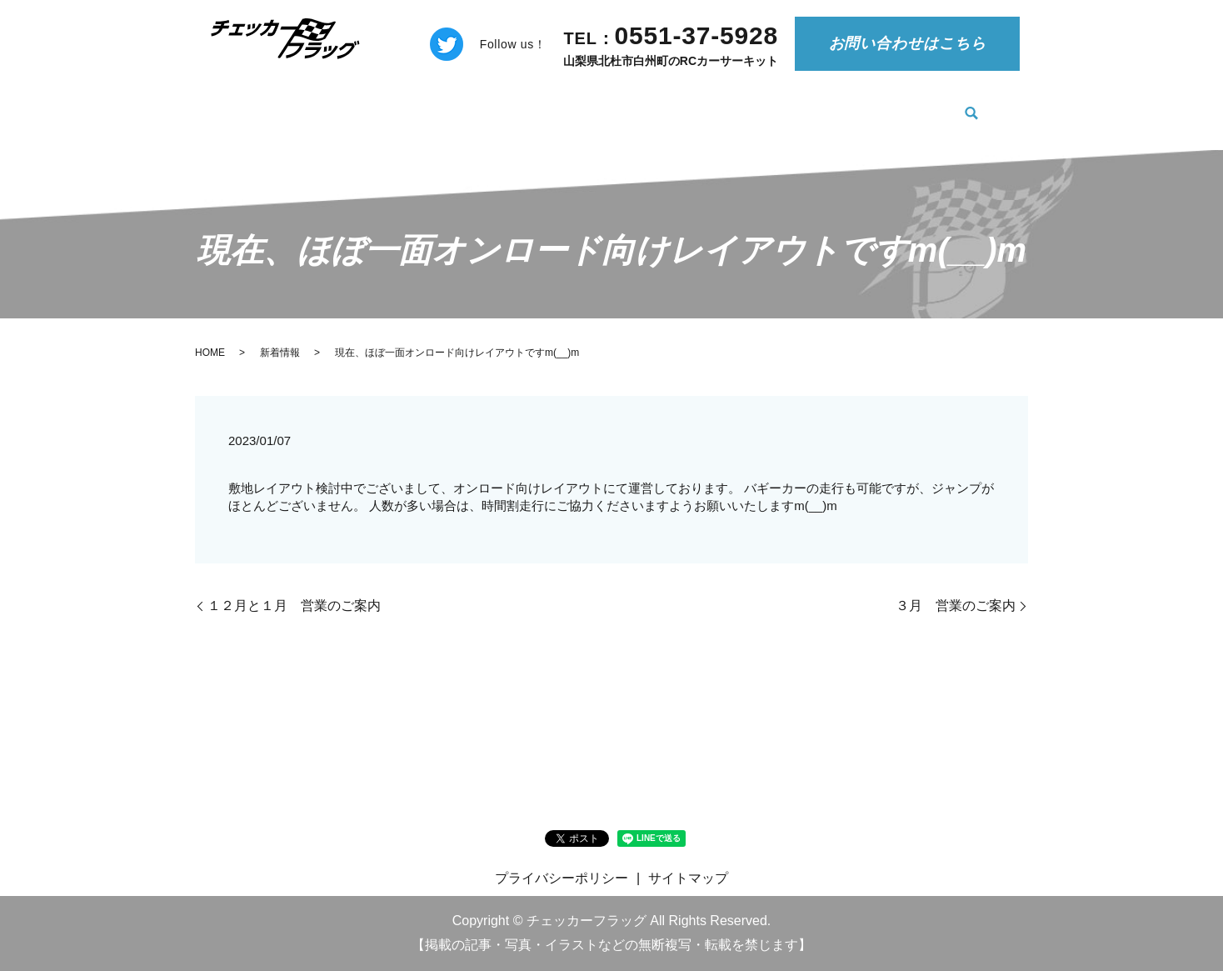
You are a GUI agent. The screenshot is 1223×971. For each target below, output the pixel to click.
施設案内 (924, 105)
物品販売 (842, 105)
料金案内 (623, 105)
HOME (262, 105)
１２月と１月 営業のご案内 (294, 605)
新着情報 (338, 105)
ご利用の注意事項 (733, 105)
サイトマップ (688, 878)
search (981, 105)
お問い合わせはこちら (907, 43)
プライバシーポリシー (561, 878)
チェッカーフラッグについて (480, 105)
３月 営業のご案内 (956, 605)
